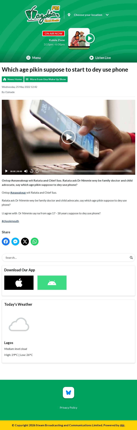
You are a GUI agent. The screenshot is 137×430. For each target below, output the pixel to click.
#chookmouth (10, 221)
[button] (68, 137)
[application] (68, 137)
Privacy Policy (68, 407)
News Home (14, 79)
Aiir (122, 425)
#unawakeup (18, 192)
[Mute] (26, 171)
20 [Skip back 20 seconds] (31, 171)
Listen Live (100, 58)
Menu (33, 58)
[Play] (6, 171)
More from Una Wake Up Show (48, 79)
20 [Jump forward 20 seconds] (37, 171)
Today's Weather (18, 304)
